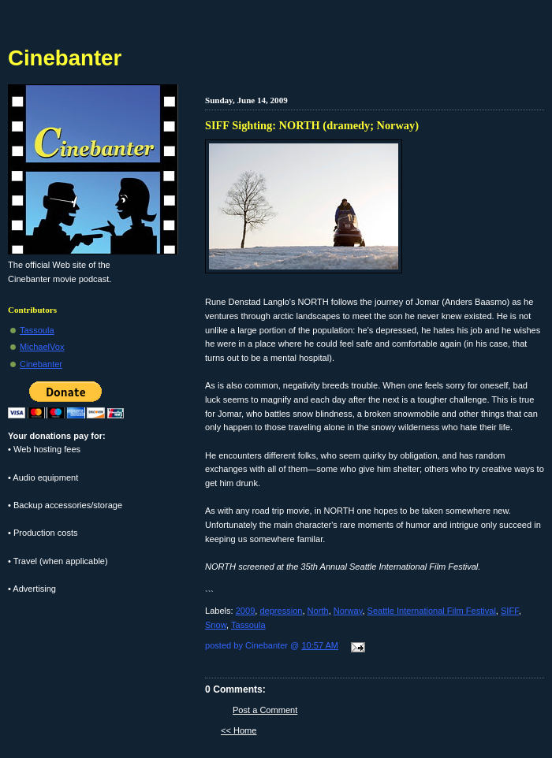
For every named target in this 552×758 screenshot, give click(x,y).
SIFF (510, 610)
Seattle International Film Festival (431, 610)
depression (280, 610)
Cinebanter (64, 58)
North (318, 610)
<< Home (238, 730)
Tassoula (248, 625)
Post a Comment (265, 710)
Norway (348, 610)
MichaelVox (42, 346)
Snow (215, 625)
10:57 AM (319, 645)
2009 (245, 610)
